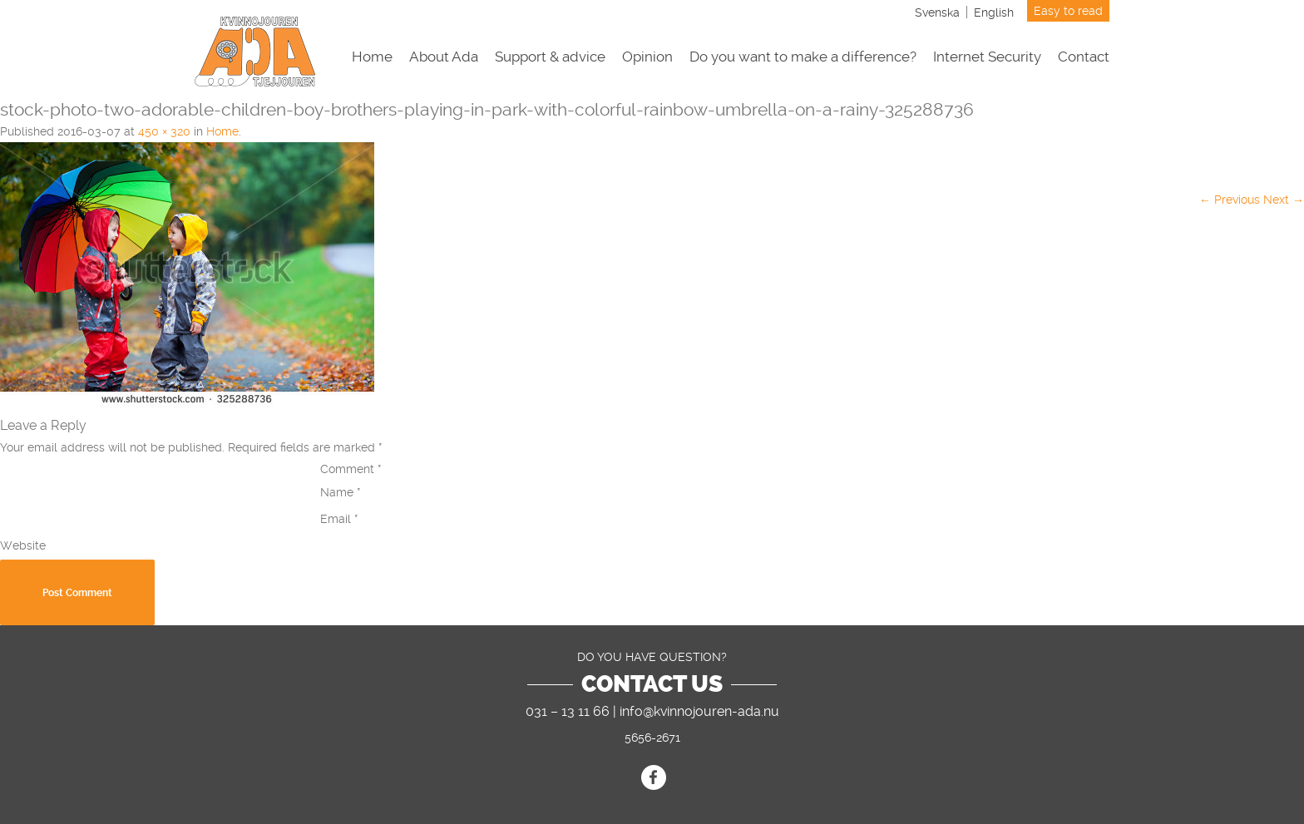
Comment (351, 469)
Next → (1283, 199)
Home (372, 57)
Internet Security (987, 57)
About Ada (443, 57)
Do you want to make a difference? (802, 57)
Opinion (647, 57)
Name (340, 492)
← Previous (1229, 199)
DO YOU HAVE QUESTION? (652, 657)
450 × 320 (164, 131)
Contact (1083, 57)
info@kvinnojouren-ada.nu (699, 711)
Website (23, 545)
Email (339, 518)
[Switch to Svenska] (937, 12)
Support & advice (550, 57)
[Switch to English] (993, 12)
